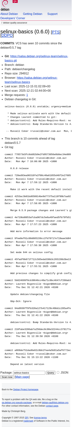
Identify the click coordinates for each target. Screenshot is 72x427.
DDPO (7, 35)
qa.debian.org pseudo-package (17, 402)
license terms (40, 417)
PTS (56, 32)
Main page (22, 376)
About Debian (9, 13)
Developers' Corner (12, 18)
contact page (52, 406)
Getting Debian (32, 13)
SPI (26, 417)
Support (52, 13)
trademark (28, 421)
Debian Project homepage (25, 389)
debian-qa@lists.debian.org (55, 402)
